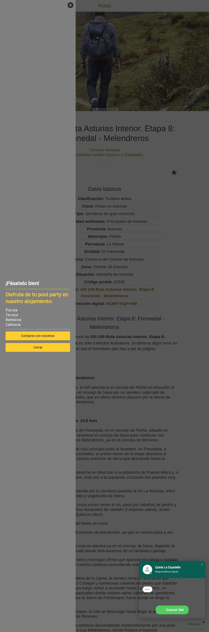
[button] (202, 564)
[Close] (70, 5)
